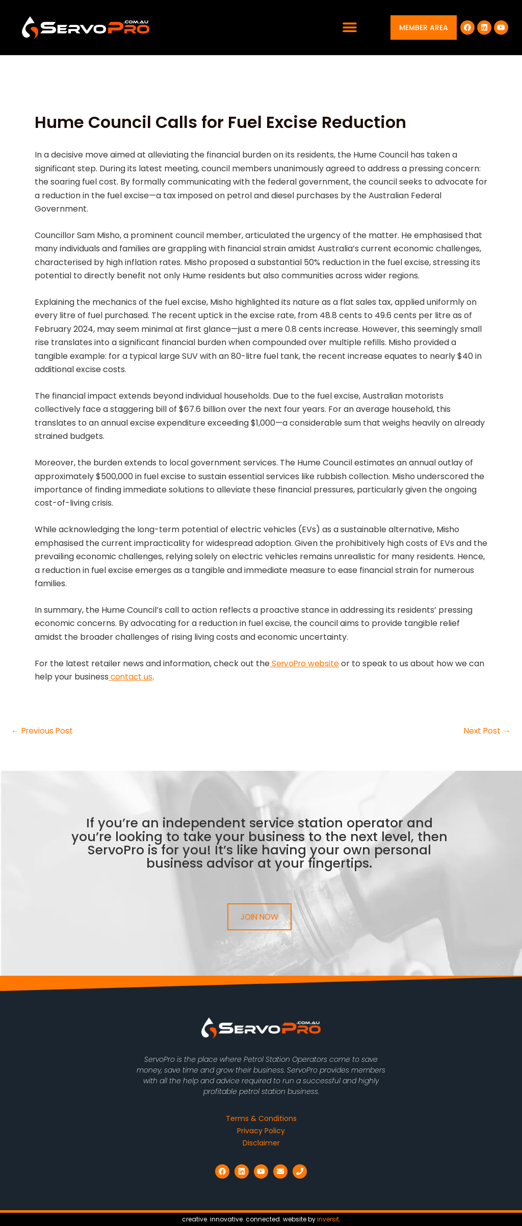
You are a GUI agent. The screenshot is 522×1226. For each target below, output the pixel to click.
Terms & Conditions (261, 1119)
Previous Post (43, 731)
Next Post (486, 731)
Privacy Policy (261, 1131)
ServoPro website (306, 663)
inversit (328, 1219)
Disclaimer (261, 1143)
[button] (349, 27)
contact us (131, 677)
